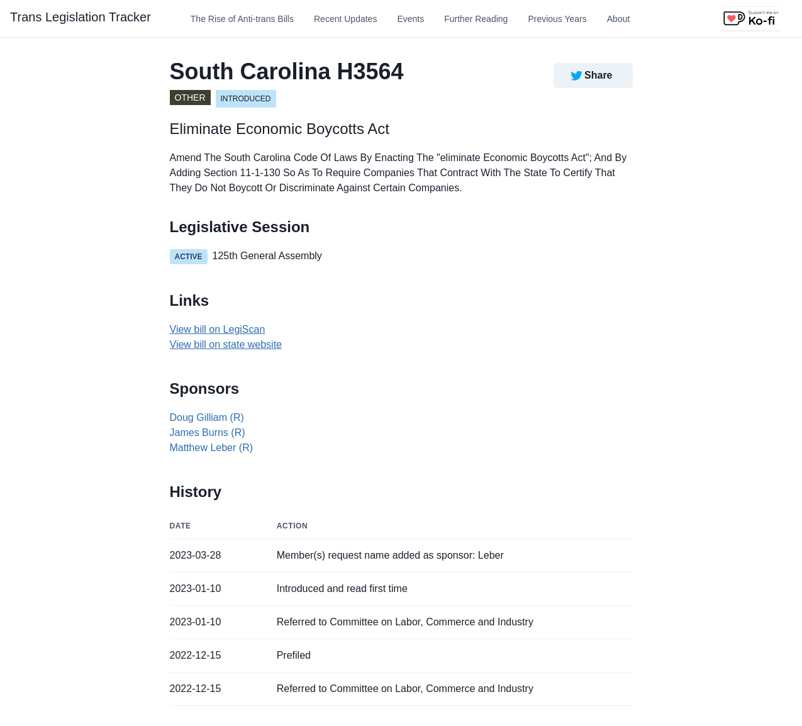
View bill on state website (226, 344)
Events (410, 19)
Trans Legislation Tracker (80, 17)
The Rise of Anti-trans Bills (242, 19)
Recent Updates (345, 19)
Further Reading (476, 19)
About (618, 19)
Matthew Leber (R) (211, 447)
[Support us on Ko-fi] (750, 18)
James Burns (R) (207, 432)
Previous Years (557, 19)
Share (590, 76)
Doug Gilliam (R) (207, 417)
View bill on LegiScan (217, 329)
